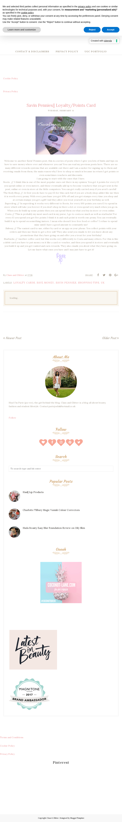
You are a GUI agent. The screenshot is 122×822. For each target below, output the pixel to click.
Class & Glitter (53, 818)
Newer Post (13, 338)
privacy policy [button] (84, 6)
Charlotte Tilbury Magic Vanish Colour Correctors (51, 510)
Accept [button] (110, 29)
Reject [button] (92, 29)
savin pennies (66, 282)
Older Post (109, 338)
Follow (12, 417)
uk (103, 282)
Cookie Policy (10, 78)
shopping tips (88, 282)
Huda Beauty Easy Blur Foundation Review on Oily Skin (54, 527)
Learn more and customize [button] (22, 29)
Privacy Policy (10, 91)
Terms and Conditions (11, 737)
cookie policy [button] (27, 12)
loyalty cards (24, 282)
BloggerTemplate (77, 818)
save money (45, 282)
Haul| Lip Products (33, 492)
